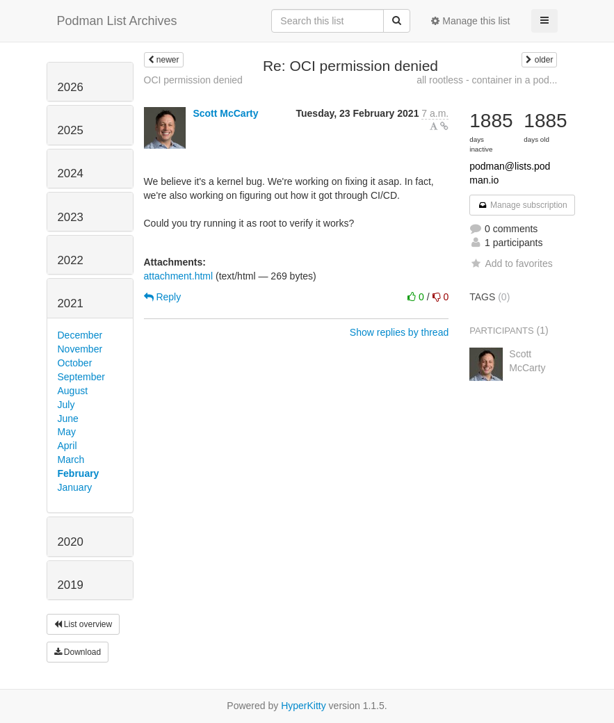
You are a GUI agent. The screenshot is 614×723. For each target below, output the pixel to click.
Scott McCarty (225, 113)
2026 (70, 87)
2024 (70, 173)
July (66, 404)
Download (78, 652)
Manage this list (470, 20)
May (67, 431)
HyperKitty (303, 705)
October (75, 362)
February (78, 473)
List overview (83, 624)
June (68, 418)
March (71, 459)
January (75, 487)
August (73, 390)
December (80, 335)
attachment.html (178, 276)
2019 (70, 585)
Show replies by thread (399, 332)
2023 (70, 217)
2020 (70, 542)
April (67, 445)
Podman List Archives (117, 21)
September (81, 376)
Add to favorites (510, 263)
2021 (70, 303)
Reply (162, 296)
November (80, 349)
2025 (70, 130)
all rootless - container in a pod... (487, 80)
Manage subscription (522, 205)
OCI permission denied (193, 80)
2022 (70, 260)
